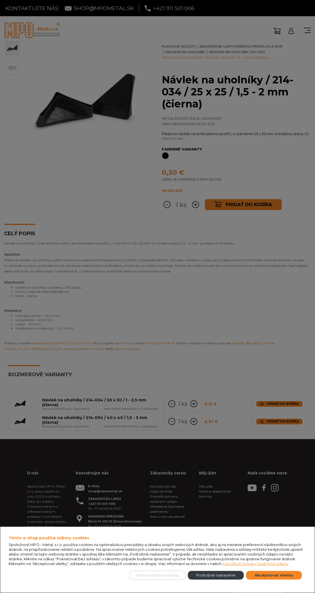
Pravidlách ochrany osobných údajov (255, 563)
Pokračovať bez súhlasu (157, 575)
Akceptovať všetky (274, 575)
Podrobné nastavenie (216, 575)
